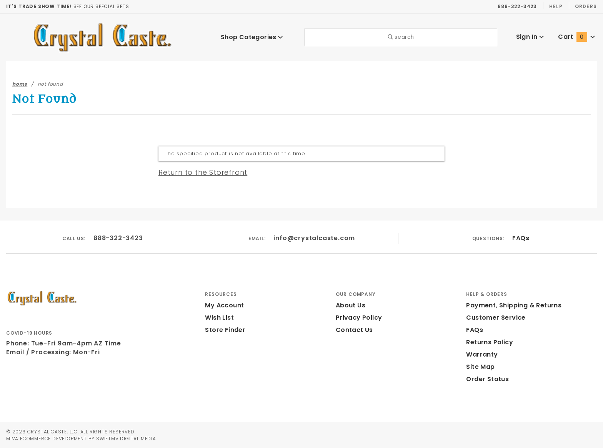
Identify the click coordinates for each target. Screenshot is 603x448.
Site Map (479, 366)
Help (555, 6)
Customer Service (493, 317)
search (401, 37)
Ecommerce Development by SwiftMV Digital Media (92, 438)
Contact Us (353, 330)
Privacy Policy (358, 317)
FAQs (520, 238)
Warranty (480, 354)
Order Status (485, 379)
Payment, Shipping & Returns (511, 305)
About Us (350, 305)
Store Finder (224, 330)
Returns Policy (488, 342)
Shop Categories (251, 37)
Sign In (530, 36)
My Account (223, 305)
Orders (585, 6)
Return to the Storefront (198, 172)
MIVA (12, 438)
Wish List (219, 317)
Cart (576, 36)
